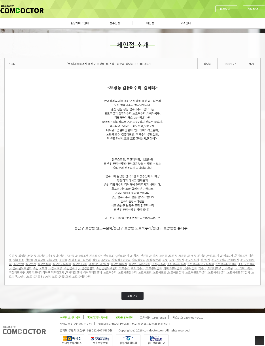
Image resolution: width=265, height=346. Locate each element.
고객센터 (185, 23)
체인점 (150, 23)
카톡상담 (252, 9)
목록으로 (132, 296)
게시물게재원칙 (124, 317)
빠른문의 (225, 9)
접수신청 (115, 23)
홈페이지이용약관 (97, 317)
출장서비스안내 (79, 23)
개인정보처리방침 (70, 317)
